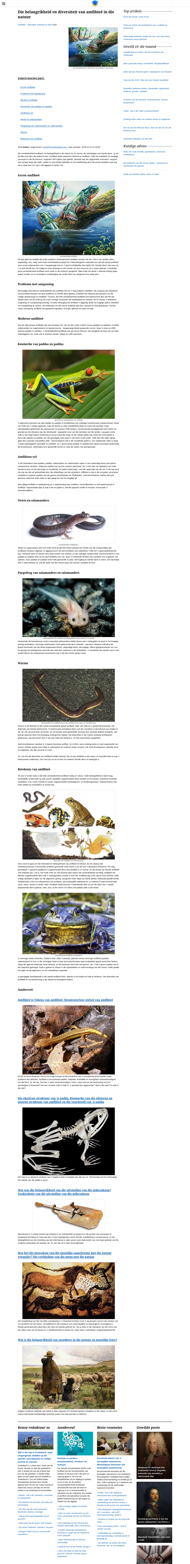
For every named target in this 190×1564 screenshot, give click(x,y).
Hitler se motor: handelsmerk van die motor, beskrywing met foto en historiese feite (74, 1516)
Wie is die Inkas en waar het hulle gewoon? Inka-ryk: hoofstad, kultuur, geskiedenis (72, 1553)
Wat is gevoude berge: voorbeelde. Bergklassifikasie (146, 63)
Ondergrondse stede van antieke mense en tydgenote (146, 119)
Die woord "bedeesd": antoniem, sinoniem (36, 1527)
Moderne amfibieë (28, 100)
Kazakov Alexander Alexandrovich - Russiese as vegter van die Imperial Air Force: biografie (73, 1533)
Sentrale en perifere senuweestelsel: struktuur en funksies (72, 1461)
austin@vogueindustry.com (55, 147)
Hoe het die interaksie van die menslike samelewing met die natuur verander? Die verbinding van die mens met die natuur (65, 1254)
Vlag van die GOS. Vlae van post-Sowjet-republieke (145, 80)
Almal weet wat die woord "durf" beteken (35, 1523)
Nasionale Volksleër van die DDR (137, 139)
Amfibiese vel (26, 113)
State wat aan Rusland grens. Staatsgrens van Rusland (147, 72)
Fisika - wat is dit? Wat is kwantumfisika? (141, 111)
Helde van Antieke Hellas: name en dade (141, 174)
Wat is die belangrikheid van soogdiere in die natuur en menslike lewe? (67, 1340)
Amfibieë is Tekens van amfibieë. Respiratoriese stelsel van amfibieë (65, 1000)
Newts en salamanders (31, 119)
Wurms (23, 132)
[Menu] (3, 3)
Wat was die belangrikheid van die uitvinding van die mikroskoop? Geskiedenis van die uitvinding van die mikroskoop (64, 1192)
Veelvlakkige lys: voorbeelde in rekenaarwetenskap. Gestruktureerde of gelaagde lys (113, 1536)
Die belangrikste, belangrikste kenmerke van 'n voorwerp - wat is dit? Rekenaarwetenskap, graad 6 (114, 1512)
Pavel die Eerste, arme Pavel (136, 17)
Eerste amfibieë (27, 87)
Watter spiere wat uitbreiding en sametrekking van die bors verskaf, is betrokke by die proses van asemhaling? (113, 1502)
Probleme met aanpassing (32, 94)
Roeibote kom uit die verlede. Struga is (74, 1547)
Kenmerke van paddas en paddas (36, 106)
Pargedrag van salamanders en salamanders (41, 126)
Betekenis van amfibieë (31, 139)
